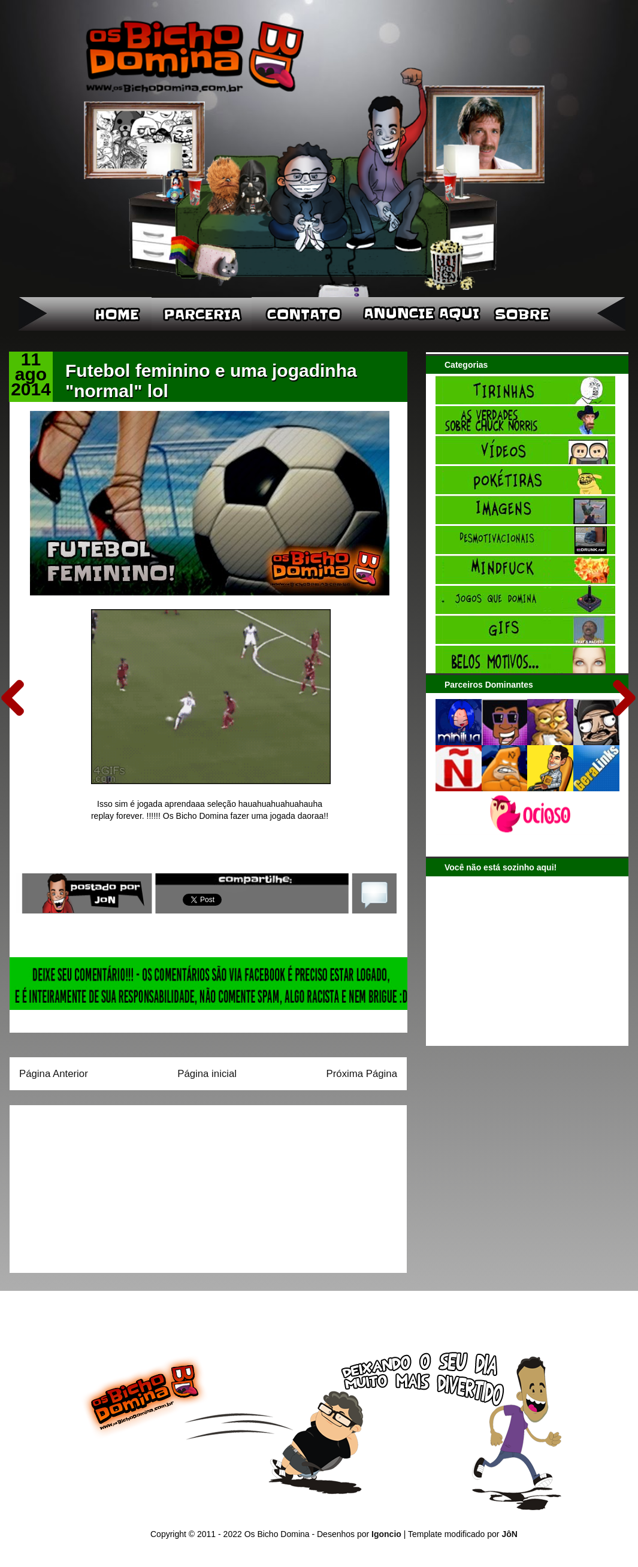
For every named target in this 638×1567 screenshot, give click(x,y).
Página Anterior (53, 1073)
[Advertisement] (94, 1185)
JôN (509, 1534)
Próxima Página (361, 1073)
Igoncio (386, 1534)
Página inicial (207, 1073)
